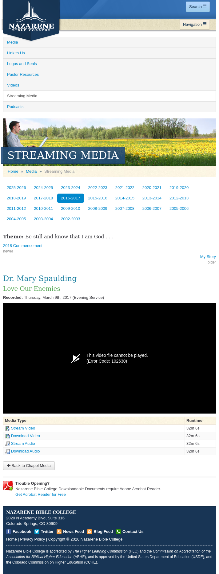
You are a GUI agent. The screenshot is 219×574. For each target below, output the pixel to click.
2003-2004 (43, 219)
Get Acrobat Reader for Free (40, 494)
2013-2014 (151, 198)
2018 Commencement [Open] (22, 245)
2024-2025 (43, 187)
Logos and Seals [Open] (22, 63)
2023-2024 (70, 187)
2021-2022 (124, 187)
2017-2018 (43, 198)
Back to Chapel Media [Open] (29, 465)
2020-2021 (151, 187)
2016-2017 (70, 198)
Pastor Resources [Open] (23, 74)
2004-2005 (16, 219)
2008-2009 (97, 208)
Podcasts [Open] (15, 106)
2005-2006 (179, 208)
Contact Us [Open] (133, 531)
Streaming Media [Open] (22, 96)
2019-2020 (179, 187)
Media (31, 171)
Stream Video (23, 428)
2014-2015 (124, 198)
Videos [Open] (13, 85)
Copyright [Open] (57, 539)
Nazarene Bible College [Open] (102, 539)
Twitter (47, 531)
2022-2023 (97, 187)
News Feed (73, 531)
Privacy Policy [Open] (32, 539)
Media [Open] (12, 42)
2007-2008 (124, 208)
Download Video (25, 435)
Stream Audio (23, 443)
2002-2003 (70, 219)
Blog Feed (103, 531)
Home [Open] (13, 171)
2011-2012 (16, 208)
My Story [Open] (208, 256)
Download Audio (25, 451)
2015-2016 (97, 198)
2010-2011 (43, 208)
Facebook (22, 531)
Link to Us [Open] (16, 53)
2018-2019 (16, 198)
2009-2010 (70, 208)
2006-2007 (151, 208)
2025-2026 (16, 187)
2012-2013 (179, 198)
